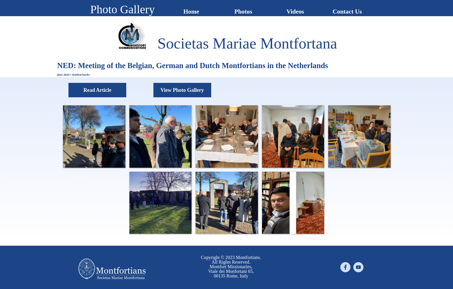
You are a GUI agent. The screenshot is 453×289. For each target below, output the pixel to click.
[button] (94, 136)
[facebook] (345, 267)
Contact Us (347, 11)
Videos (295, 11)
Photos (243, 11)
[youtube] (358, 267)
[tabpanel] (247, 43)
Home (191, 11)
